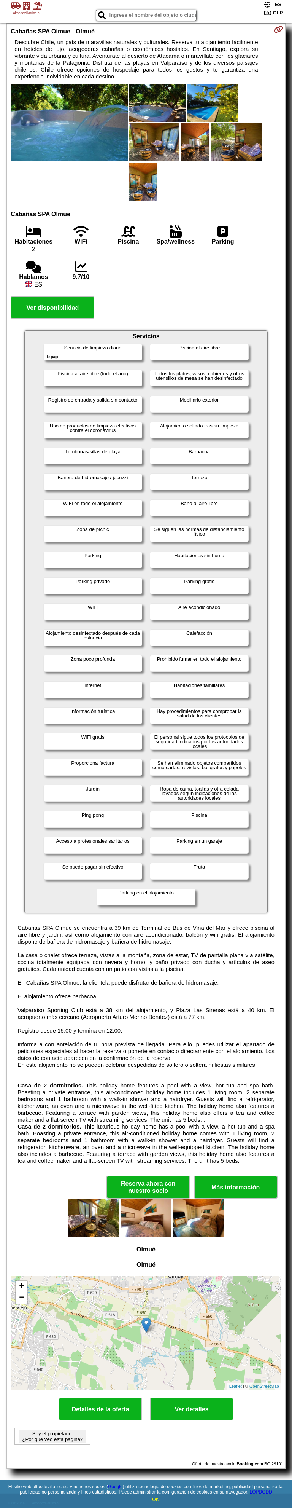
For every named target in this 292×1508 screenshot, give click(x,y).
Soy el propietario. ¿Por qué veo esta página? (52, 1436)
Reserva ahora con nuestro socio (148, 1187)
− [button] (21, 1298)
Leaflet (235, 1386)
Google (115, 1486)
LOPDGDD (261, 1492)
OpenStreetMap (264, 1386)
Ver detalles (192, 1409)
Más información (235, 1187)
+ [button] (21, 1286)
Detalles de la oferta (100, 1409)
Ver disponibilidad (52, 307)
